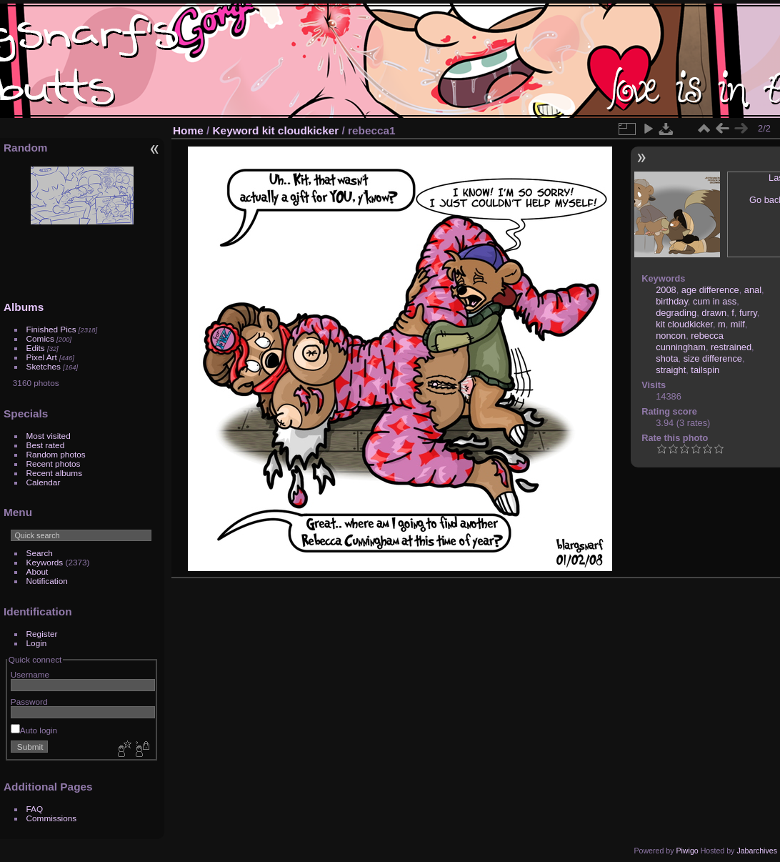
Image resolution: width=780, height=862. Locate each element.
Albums (24, 307)
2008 (666, 289)
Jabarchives (756, 850)
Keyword (236, 130)
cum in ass (714, 301)
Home (188, 130)
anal (752, 289)
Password (29, 701)
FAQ (35, 808)
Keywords (45, 562)
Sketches (43, 366)
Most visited (48, 435)
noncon (671, 335)
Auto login (34, 730)
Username (30, 674)
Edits (35, 347)
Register (42, 633)
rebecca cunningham (690, 341)
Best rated (45, 445)
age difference (710, 289)
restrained (731, 347)
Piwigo (687, 850)
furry (748, 312)
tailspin (705, 370)
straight (671, 370)
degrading (676, 312)
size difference (713, 358)
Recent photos (53, 463)
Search (39, 553)
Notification (47, 580)
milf (738, 324)
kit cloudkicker (300, 130)
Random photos (56, 454)
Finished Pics (51, 329)
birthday (672, 301)
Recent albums (54, 472)
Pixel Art (41, 357)
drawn (713, 312)
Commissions (51, 818)
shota (667, 358)
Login (36, 643)
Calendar (43, 482)
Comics (40, 338)
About (37, 571)
